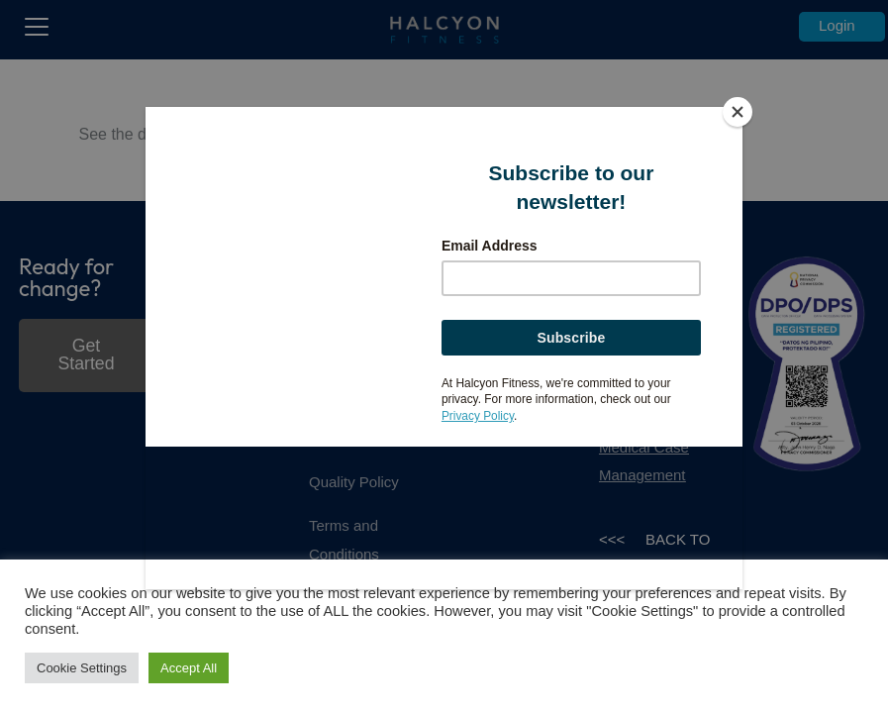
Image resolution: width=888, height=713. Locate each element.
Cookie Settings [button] (82, 668)
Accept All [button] (188, 668)
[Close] (737, 112)
